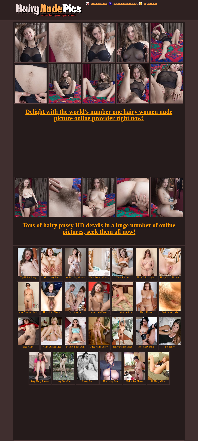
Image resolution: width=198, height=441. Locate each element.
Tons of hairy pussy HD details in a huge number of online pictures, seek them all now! (99, 228)
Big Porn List (148, 3)
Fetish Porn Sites (96, 3)
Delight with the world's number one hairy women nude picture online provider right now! (98, 115)
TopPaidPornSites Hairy (123, 3)
